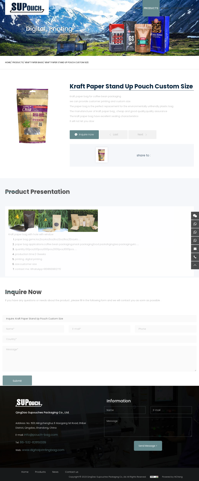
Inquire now (86, 134)
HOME (137, 8)
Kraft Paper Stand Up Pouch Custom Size (67, 62)
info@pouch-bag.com (41, 435)
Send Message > (148, 445)
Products (151, 8)
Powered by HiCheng (172, 476)
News (164, 8)
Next (140, 134)
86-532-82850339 (33, 442)
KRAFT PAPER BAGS (34, 62)
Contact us (71, 472)
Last (115, 134)
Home (24, 472)
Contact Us (180, 8)
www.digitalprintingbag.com (43, 450)
